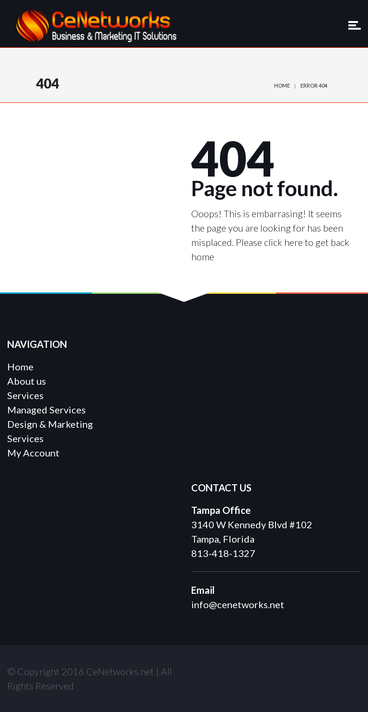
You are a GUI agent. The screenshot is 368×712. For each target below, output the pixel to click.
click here (283, 242)
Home (282, 85)
